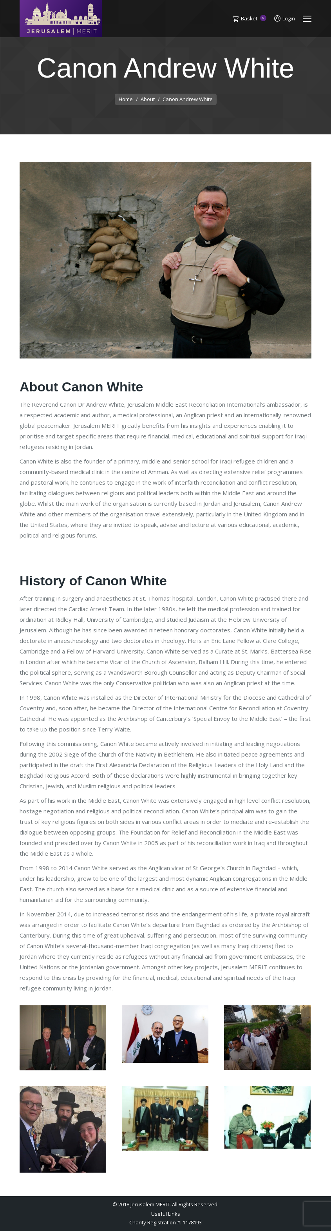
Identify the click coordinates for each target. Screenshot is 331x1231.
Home (126, 99)
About (148, 99)
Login (284, 18)
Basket (249, 19)
